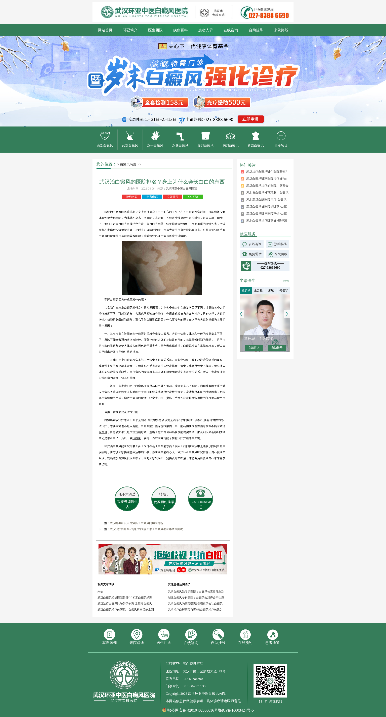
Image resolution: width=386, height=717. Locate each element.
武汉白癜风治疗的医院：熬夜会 (267, 185)
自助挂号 (256, 30)
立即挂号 (172, 196)
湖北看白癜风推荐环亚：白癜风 (267, 192)
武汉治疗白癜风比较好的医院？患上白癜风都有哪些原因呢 (146, 529)
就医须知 (109, 637)
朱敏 (100, 591)
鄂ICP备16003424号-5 (236, 710)
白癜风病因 (128, 164)
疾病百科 (180, 30)
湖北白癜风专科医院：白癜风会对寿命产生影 (196, 597)
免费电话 (152, 196)
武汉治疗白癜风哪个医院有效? (266, 171)
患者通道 (272, 637)
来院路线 (281, 30)
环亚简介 (130, 30)
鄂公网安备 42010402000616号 (192, 710)
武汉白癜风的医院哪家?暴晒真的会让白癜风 (195, 603)
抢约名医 (131, 196)
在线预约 (245, 637)
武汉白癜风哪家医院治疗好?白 (266, 178)
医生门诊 (164, 637)
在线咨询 (231, 30)
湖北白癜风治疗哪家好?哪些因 (266, 220)
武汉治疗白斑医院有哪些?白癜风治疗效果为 (195, 609)
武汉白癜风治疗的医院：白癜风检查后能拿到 (126, 609)
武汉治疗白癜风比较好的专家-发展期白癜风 (125, 603)
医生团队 (155, 30)
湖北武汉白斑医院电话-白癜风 (266, 199)
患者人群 (205, 30)
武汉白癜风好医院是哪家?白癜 (266, 206)
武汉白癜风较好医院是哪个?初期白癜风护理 (125, 597)
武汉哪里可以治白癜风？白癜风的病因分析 (136, 523)
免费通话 (255, 254)
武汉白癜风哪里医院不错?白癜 (266, 213)
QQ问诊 (193, 196)
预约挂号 (280, 244)
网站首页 (105, 30)
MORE (286, 281)
